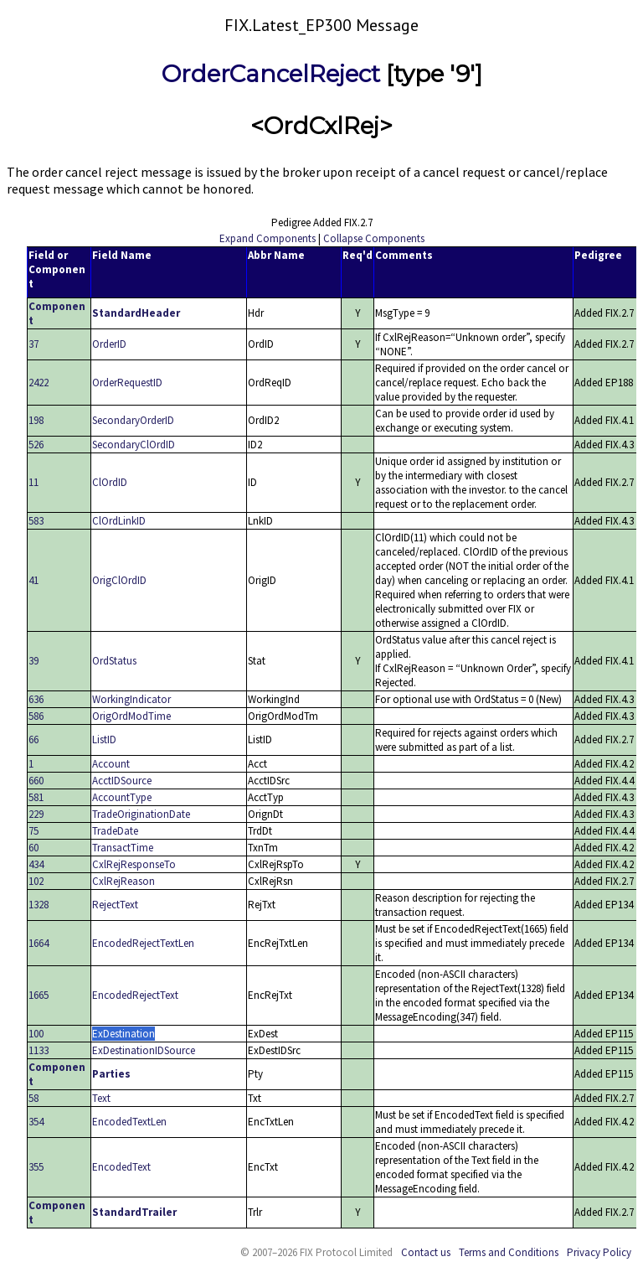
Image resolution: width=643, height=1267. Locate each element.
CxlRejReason (123, 881)
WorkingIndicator (131, 699)
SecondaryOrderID (133, 420)
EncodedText (121, 1167)
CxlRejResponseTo (134, 864)
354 (36, 1121)
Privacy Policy (599, 1252)
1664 (38, 943)
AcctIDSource (122, 780)
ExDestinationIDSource (143, 1050)
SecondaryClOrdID (133, 444)
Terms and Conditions (508, 1252)
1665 (38, 995)
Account (111, 764)
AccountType (122, 797)
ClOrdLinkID (119, 521)
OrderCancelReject (271, 73)
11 (33, 482)
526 (36, 444)
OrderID (109, 344)
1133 (38, 1050)
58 (33, 1098)
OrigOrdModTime (131, 716)
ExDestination (123, 1034)
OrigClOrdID (119, 580)
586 (36, 716)
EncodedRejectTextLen (143, 943)
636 (36, 699)
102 (36, 881)
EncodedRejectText (135, 995)
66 (33, 739)
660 (36, 780)
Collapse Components (373, 238)
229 (36, 814)
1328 (38, 904)
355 (36, 1167)
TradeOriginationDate (141, 814)
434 (36, 864)
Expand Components (267, 238)
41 (33, 580)
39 (33, 661)
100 (36, 1034)
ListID (104, 739)
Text (101, 1098)
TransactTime (122, 847)
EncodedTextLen (129, 1121)
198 (36, 420)
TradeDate (115, 831)
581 (36, 797)
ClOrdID (109, 482)
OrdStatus (114, 661)
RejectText (115, 904)
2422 (38, 382)
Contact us (425, 1252)
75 (33, 831)
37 (33, 344)
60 (33, 847)
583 (36, 521)
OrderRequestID (127, 382)
